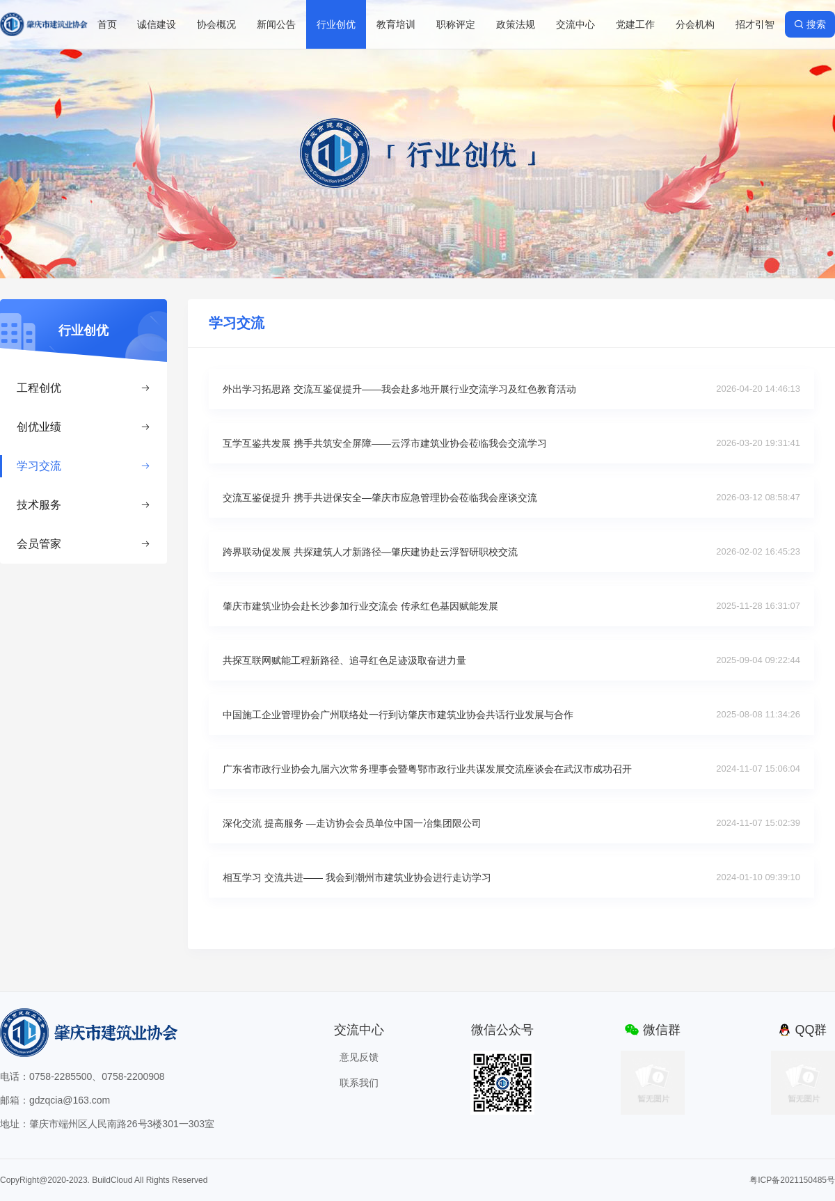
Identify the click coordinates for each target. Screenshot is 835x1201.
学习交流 (83, 466)
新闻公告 (276, 24)
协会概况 (216, 24)
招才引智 (754, 24)
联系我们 (359, 1082)
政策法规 (515, 24)
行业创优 (336, 24)
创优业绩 (83, 427)
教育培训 (395, 24)
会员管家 (83, 544)
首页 (107, 24)
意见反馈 (359, 1057)
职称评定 (455, 24)
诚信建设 (156, 24)
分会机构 (695, 24)
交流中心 (575, 24)
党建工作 (635, 24)
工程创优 (83, 388)
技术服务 (83, 505)
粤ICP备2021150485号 (792, 1180)
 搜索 (810, 24)
